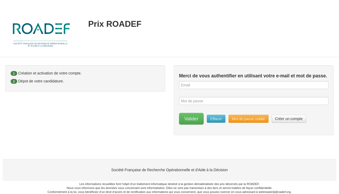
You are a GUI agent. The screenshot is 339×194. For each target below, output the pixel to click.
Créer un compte (289, 119)
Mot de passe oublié (248, 119)
